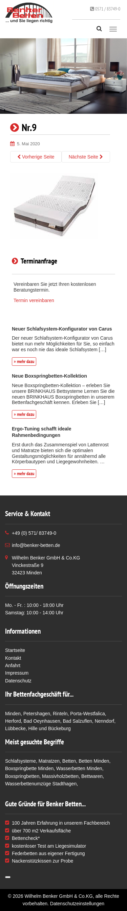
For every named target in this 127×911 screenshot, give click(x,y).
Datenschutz (18, 680)
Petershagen (36, 713)
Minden (13, 713)
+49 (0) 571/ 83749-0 (34, 533)
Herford (13, 721)
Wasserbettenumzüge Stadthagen (41, 783)
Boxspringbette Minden (29, 768)
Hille (33, 728)
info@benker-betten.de (36, 545)
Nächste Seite (86, 157)
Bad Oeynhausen (41, 721)
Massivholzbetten (60, 776)
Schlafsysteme (20, 761)
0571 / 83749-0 (105, 9)
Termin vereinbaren (34, 300)
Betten (69, 761)
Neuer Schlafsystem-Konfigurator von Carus (62, 329)
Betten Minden (94, 761)
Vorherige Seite (36, 157)
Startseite (15, 650)
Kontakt (13, 658)
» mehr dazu (24, 361)
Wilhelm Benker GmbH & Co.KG (58, 896)
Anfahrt (12, 665)
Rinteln (60, 713)
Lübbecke (15, 728)
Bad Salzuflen (77, 721)
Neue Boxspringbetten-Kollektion (49, 376)
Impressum (16, 673)
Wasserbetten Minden (79, 768)
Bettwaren (92, 776)
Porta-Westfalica (87, 713)
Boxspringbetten (22, 776)
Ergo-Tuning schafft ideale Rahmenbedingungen (41, 432)
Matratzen (49, 761)
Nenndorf (104, 721)
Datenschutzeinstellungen (77, 903)
